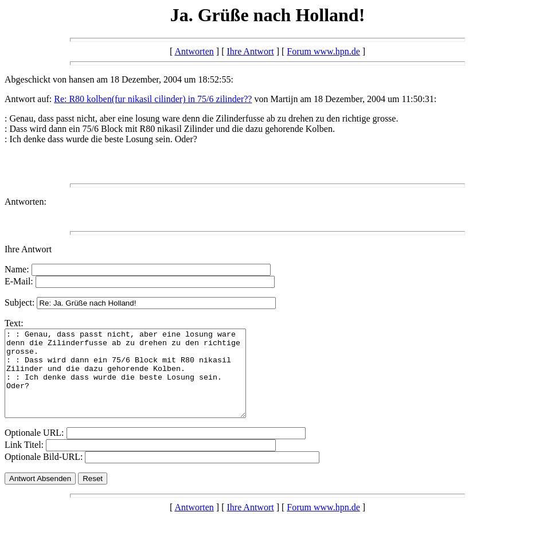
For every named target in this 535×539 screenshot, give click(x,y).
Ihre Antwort (250, 51)
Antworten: (25, 201)
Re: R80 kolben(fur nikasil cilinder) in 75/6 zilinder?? (153, 99)
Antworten (193, 51)
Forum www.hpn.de (323, 51)
